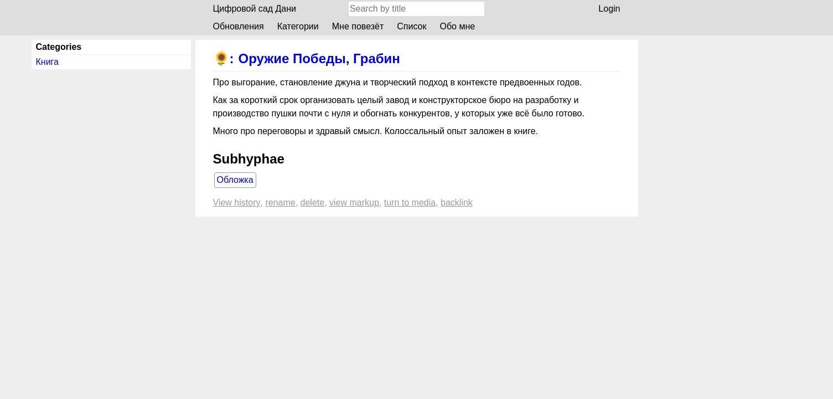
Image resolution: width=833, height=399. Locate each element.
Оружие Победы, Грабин (319, 58)
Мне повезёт (358, 26)
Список (411, 26)
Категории (298, 26)
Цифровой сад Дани (255, 8)
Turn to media (410, 202)
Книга (47, 61)
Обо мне (457, 26)
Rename (280, 202)
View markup (354, 202)
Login (609, 8)
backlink (457, 202)
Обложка (235, 180)
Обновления (238, 26)
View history (237, 202)
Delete (313, 202)
